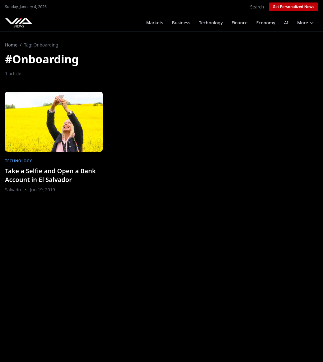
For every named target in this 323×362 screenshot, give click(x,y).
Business (181, 23)
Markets (154, 23)
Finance (240, 23)
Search (257, 7)
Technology (211, 23)
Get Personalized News (293, 6)
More (305, 23)
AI (286, 23)
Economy (265, 23)
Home (11, 45)
